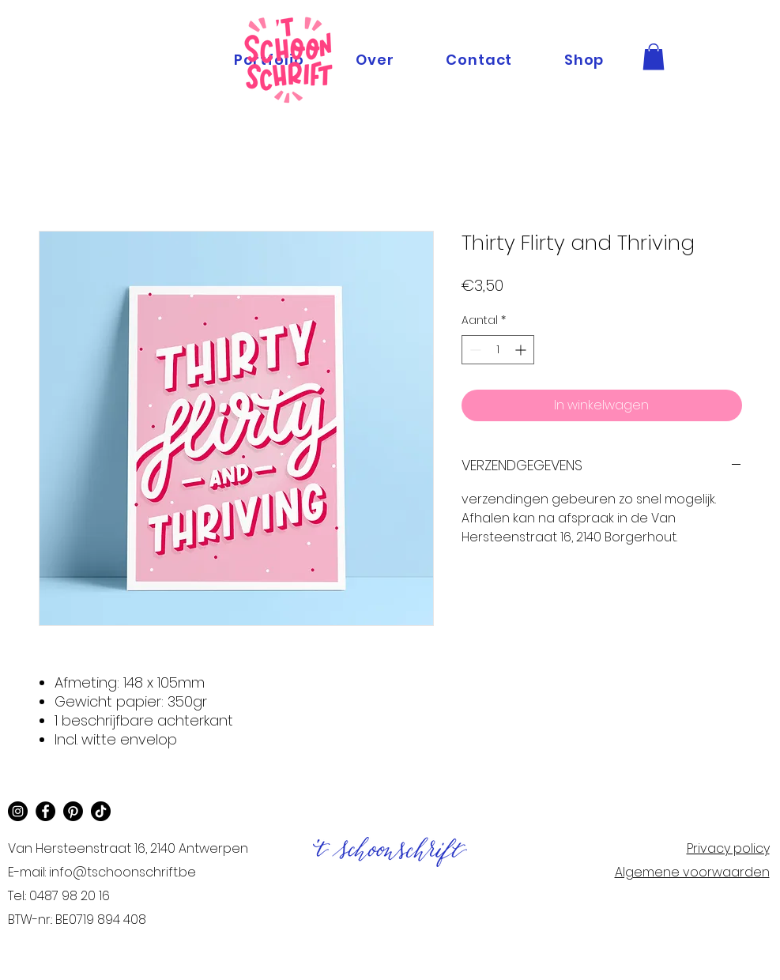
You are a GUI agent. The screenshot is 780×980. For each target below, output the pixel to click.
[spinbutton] (498, 350)
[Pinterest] (73, 811)
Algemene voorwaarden (692, 872)
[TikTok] (101, 811)
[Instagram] (18, 811)
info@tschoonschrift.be (122, 872)
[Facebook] (45, 811)
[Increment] (522, 350)
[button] (653, 56)
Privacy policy (728, 848)
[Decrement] (474, 350)
